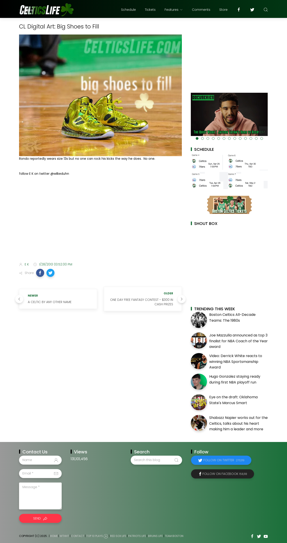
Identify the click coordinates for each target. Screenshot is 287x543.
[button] (40, 273)
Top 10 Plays (94, 536)
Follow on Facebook (224, 474)
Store (223, 9)
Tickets (150, 9)
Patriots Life (137, 536)
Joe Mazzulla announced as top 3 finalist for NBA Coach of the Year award (238, 341)
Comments (201, 9)
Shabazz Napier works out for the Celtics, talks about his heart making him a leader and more (238, 423)
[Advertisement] (100, 223)
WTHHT (64, 536)
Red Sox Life (118, 536)
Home (54, 536)
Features (174, 9)
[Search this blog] (156, 460)
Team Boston (174, 536)
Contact (77, 536)
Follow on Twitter (223, 460)
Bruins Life (155, 536)
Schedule (128, 9)
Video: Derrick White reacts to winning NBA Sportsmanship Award (235, 361)
